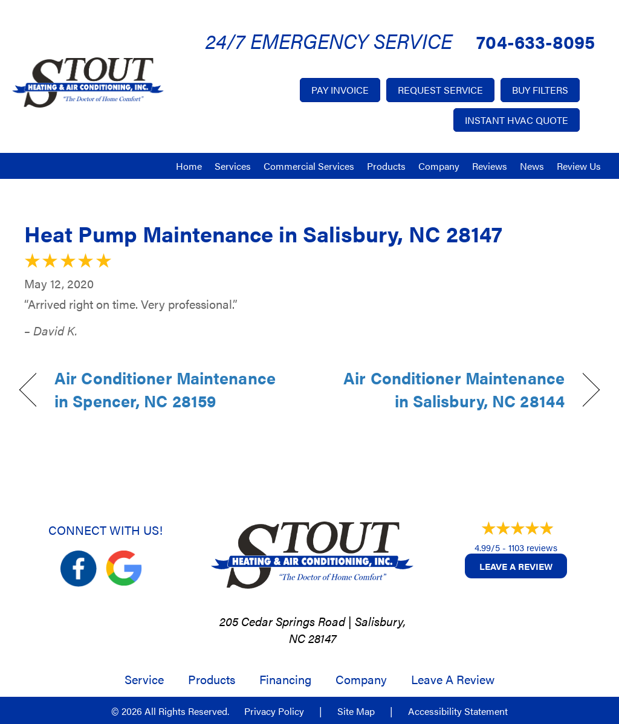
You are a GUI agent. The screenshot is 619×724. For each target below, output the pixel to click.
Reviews (489, 166)
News (532, 166)
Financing (285, 679)
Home (189, 166)
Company (438, 166)
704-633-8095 (535, 41)
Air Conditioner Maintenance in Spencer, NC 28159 (165, 389)
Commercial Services (309, 166)
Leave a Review (516, 566)
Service (144, 679)
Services (233, 166)
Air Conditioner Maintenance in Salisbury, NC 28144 (445, 389)
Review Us (579, 166)
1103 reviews (532, 547)
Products (386, 166)
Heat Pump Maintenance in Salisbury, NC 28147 (263, 233)
